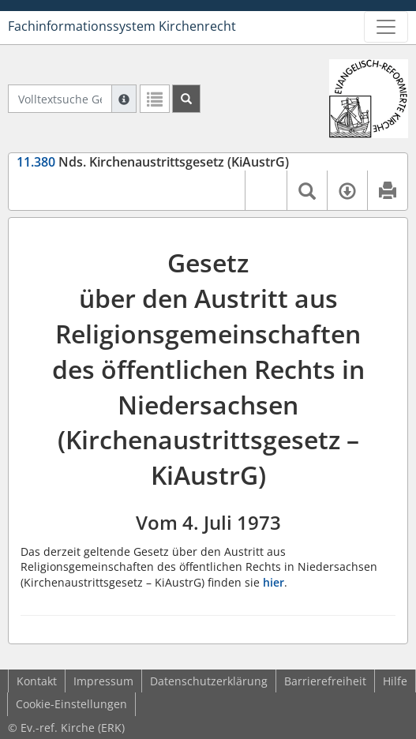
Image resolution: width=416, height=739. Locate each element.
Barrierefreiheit (325, 680)
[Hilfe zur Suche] (124, 98)
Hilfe (395, 680)
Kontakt (37, 680)
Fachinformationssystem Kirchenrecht (122, 26)
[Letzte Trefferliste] (155, 98)
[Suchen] (186, 98)
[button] (266, 190)
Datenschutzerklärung (209, 680)
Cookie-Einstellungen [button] (71, 703)
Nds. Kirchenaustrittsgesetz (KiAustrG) (153, 162)
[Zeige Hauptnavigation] (386, 27)
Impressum (103, 680)
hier (273, 582)
